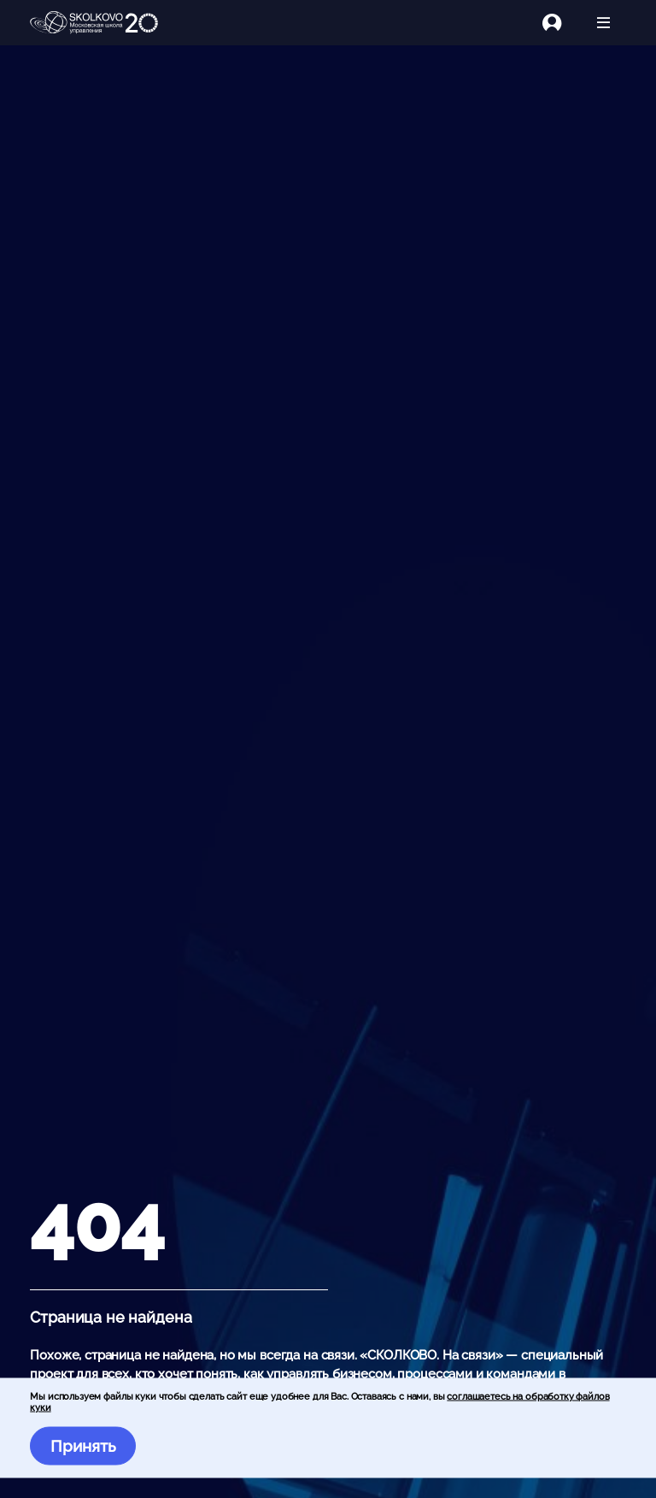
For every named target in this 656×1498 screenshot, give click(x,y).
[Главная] (94, 23)
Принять (83, 1445)
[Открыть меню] (603, 22)
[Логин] (561, 22)
